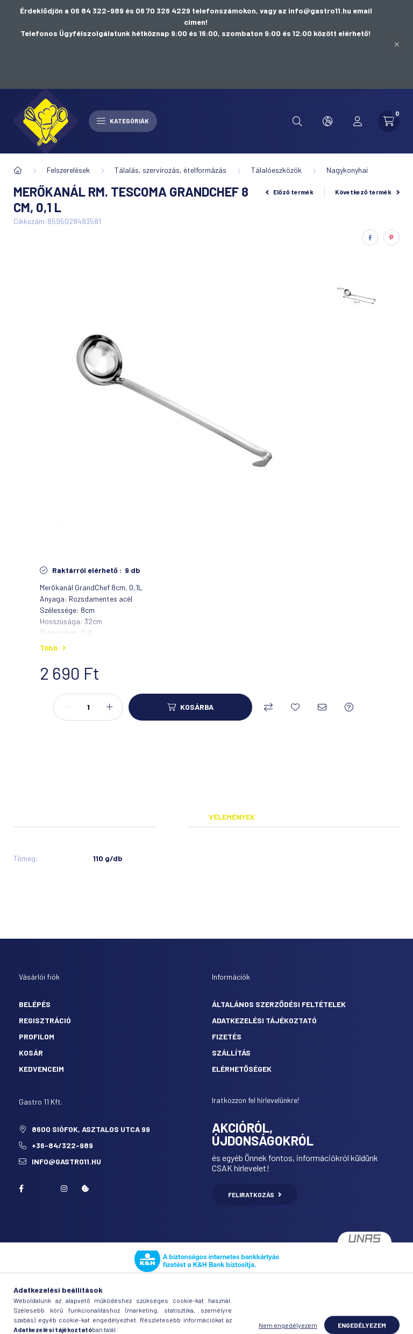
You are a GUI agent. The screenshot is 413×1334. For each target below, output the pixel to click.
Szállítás (231, 1052)
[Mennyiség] (88, 707)
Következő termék (367, 191)
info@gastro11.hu (66, 1161)
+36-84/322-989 (62, 1145)
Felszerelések (68, 169)
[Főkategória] (17, 170)
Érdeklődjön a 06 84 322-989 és (78, 10)
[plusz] (109, 707)
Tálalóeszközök (276, 169)
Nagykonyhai (347, 169)
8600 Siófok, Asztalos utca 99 (91, 1129)
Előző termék (290, 191)
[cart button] (389, 121)
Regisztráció (45, 1020)
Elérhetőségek (242, 1068)
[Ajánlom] (322, 707)
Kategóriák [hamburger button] (123, 120)
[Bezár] (397, 44)
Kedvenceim (41, 1068)
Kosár (31, 1052)
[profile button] (357, 121)
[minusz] (67, 707)
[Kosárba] (190, 707)
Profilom (36, 1036)
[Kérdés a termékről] (349, 707)
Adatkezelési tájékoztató (264, 1020)
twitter (42, 1188)
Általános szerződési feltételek (279, 1004)
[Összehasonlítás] (268, 707)
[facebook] (370, 237)
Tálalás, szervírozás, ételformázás (170, 169)
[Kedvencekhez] (295, 707)
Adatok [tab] (172, 816)
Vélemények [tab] (232, 816)
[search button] (297, 121)
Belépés (35, 1004)
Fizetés (226, 1036)
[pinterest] (391, 237)
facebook (21, 1188)
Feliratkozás (254, 1194)
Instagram (64, 1188)
